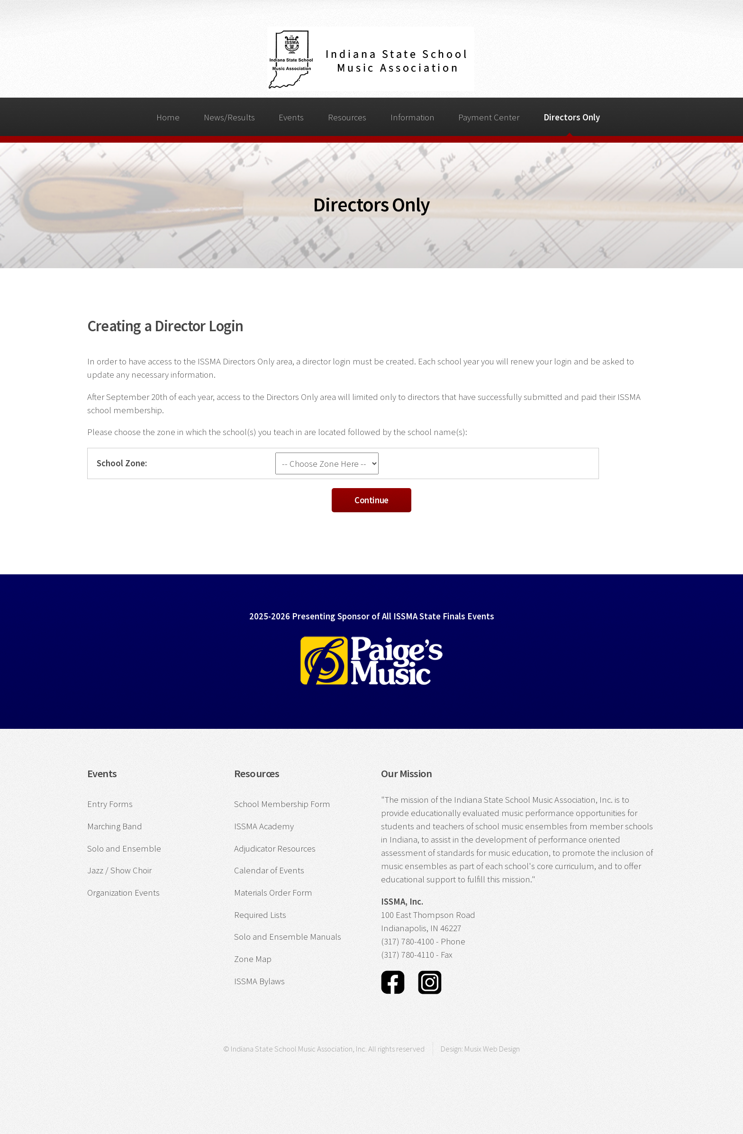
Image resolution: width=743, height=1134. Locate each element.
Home (168, 117)
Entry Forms (110, 803)
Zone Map (253, 958)
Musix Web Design (492, 1048)
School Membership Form (282, 803)
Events (291, 117)
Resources (347, 117)
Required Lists (260, 914)
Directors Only (572, 117)
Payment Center (488, 117)
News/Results (229, 117)
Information (412, 117)
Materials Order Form (273, 892)
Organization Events (123, 892)
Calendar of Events (269, 870)
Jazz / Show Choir (119, 870)
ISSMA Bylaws (259, 981)
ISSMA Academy (264, 826)
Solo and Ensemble (124, 848)
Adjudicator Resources (275, 848)
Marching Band (114, 826)
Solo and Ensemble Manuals (287, 936)
